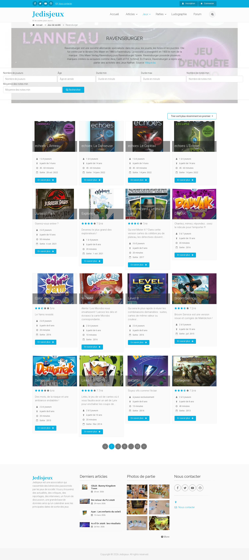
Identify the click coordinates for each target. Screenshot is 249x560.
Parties (160, 14)
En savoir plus (46, 180)
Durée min (101, 73)
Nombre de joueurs (13, 73)
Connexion (207, 3)
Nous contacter (63, 3)
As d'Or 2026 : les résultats (106, 523)
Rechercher (73, 89)
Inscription (188, 3)
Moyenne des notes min (15, 84)
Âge (60, 73)
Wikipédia (150, 62)
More (164, 536)
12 (137, 446)
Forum (197, 14)
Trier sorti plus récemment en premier (191, 116)
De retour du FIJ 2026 (103, 500)
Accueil (114, 14)
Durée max (146, 73)
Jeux (145, 14)
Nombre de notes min (198, 73)
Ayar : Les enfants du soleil (106, 511)
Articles (130, 14)
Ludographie (179, 14)
